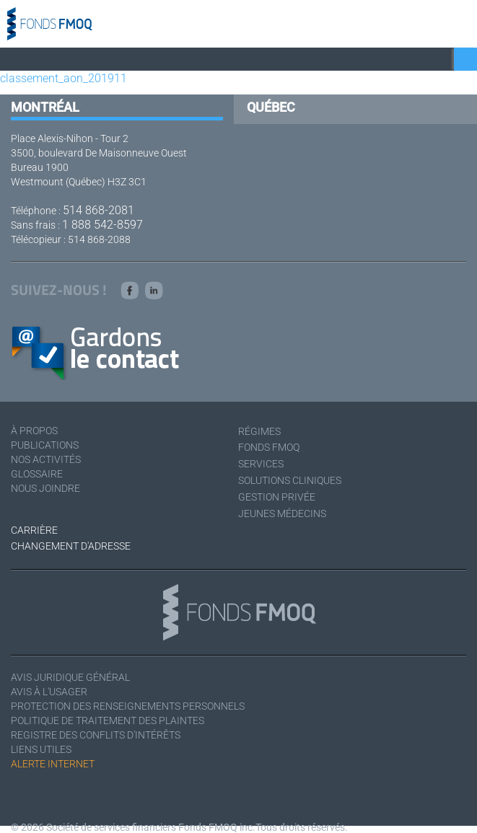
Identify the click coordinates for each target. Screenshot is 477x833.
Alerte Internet (53, 764)
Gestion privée (276, 497)
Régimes (259, 431)
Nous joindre (45, 488)
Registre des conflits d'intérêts (95, 735)
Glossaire (37, 474)
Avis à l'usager (49, 691)
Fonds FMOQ (268, 447)
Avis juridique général (70, 677)
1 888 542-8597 (102, 225)
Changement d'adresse (71, 546)
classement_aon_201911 (63, 78)
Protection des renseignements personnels (128, 706)
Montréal (45, 107)
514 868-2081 (98, 210)
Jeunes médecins (282, 513)
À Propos (34, 430)
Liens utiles (41, 749)
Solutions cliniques (289, 480)
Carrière (34, 530)
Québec (271, 107)
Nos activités (46, 459)
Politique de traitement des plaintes (107, 720)
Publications (45, 445)
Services (261, 464)
